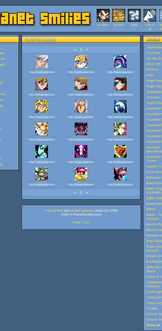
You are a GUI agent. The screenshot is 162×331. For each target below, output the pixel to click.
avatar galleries (82, 210)
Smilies (118, 25)
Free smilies (54, 210)
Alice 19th (153, 64)
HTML (76, 222)
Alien (150, 75)
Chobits (152, 308)
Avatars (103, 25)
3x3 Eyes (153, 53)
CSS (86, 222)
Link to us (150, 25)
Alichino (152, 69)
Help (134, 25)
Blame (151, 209)
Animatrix (153, 97)
